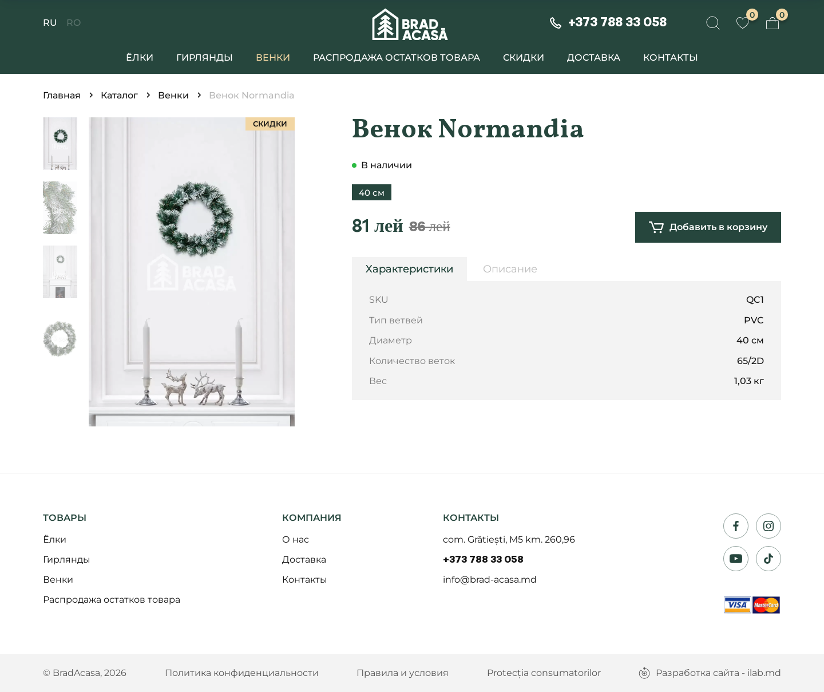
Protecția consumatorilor (544, 672)
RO (73, 22)
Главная (62, 95)
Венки (273, 57)
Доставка (593, 57)
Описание (510, 269)
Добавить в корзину (708, 227)
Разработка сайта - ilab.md (710, 673)
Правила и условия (402, 672)
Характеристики (409, 269)
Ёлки (139, 57)
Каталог (119, 95)
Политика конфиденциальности (242, 672)
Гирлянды (204, 57)
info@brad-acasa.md (490, 579)
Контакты (670, 57)
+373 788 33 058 (483, 560)
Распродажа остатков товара (396, 57)
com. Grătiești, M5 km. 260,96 (509, 539)
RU (50, 22)
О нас (295, 539)
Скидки (523, 57)
